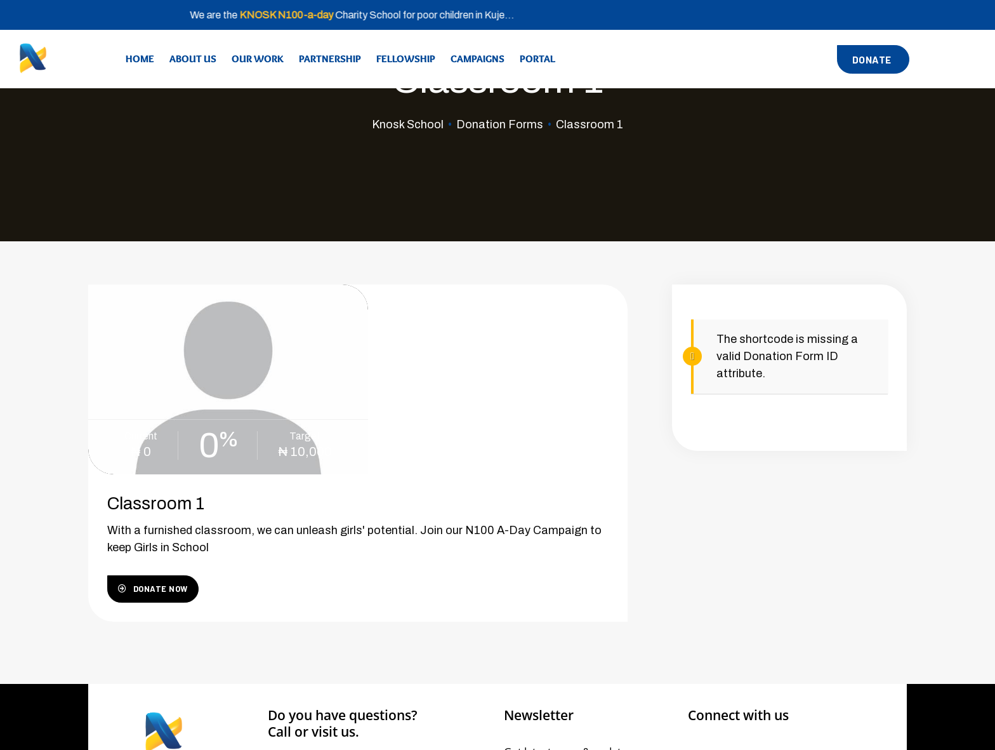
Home (140, 59)
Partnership (330, 59)
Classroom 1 (425, 323)
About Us (192, 59)
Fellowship (405, 59)
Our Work (258, 59)
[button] (873, 59)
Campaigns (477, 59)
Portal (537, 59)
